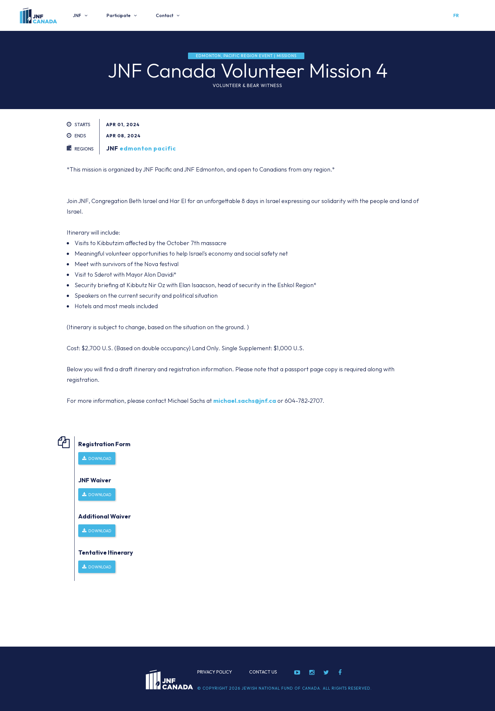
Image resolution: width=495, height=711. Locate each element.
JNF (77, 15)
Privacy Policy (214, 672)
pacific (164, 148)
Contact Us (263, 672)
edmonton (136, 148)
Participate (118, 15)
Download (99, 458)
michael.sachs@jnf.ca (244, 400)
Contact (164, 15)
